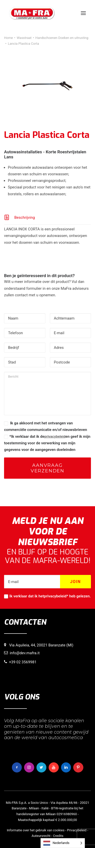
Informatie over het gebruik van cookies (35, 830)
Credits (58, 836)
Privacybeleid (76, 830)
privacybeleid (54, 436)
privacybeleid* (56, 596)
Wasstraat (24, 38)
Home (8, 38)
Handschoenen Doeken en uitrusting (61, 38)
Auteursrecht (41, 836)
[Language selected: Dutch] (63, 843)
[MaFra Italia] (31, 13)
